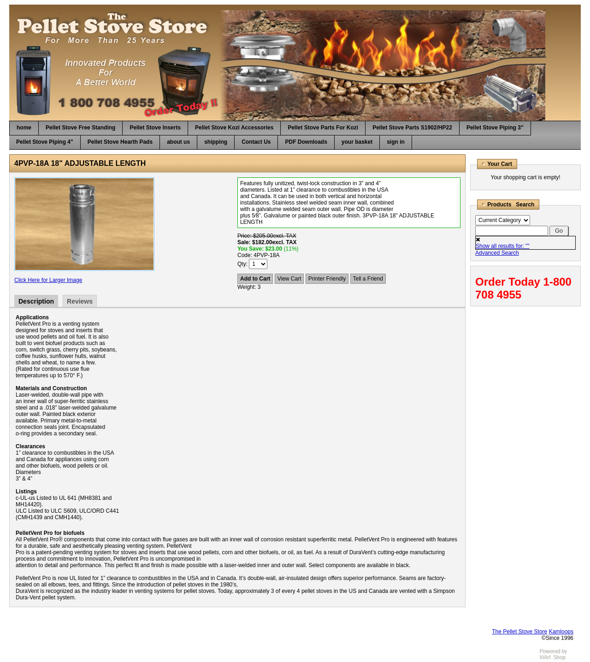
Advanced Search (497, 253)
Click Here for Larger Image (48, 280)
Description (36, 301)
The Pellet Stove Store (519, 631)
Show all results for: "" (503, 246)
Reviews (80, 301)
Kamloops (561, 631)
